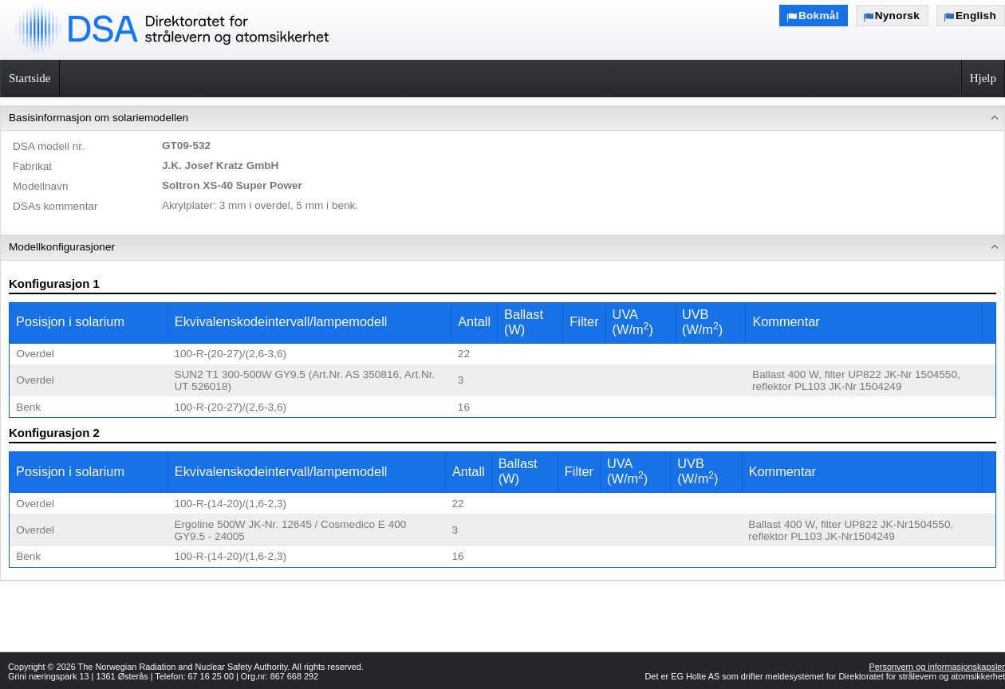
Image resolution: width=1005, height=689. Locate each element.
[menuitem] (502, 170)
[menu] (502, 343)
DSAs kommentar (55, 206)
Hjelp (983, 78)
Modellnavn (41, 186)
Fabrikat (32, 166)
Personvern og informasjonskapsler (937, 666)
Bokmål (818, 16)
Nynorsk (897, 16)
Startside (30, 78)
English (976, 16)
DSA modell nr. (49, 146)
